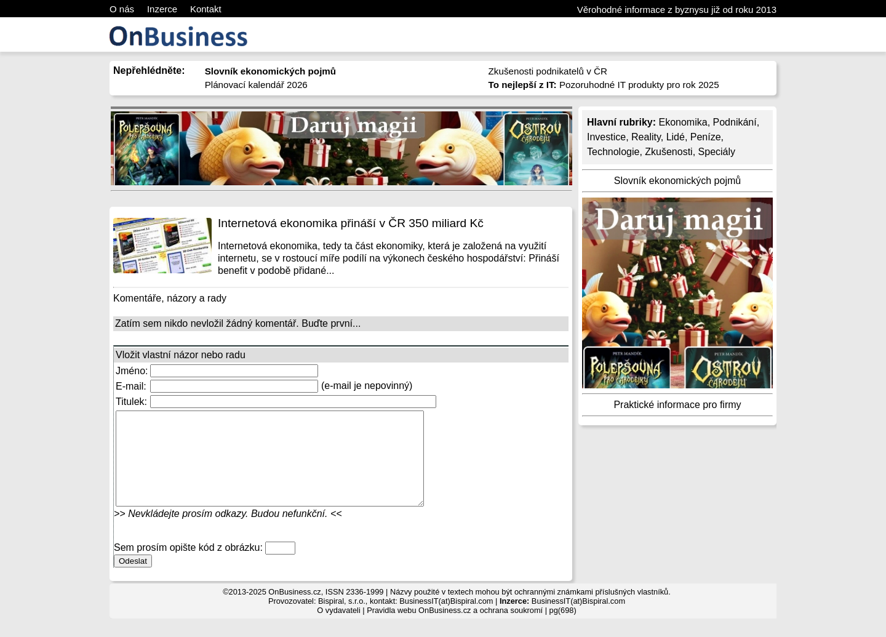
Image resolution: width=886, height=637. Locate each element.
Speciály (716, 151)
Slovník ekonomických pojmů (677, 180)
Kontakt (206, 9)
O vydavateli (338, 628)
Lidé (675, 137)
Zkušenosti (668, 151)
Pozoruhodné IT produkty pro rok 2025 (604, 84)
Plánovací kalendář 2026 (256, 84)
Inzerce (162, 9)
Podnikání (735, 122)
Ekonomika (682, 122)
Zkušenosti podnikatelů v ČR (548, 71)
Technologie (613, 151)
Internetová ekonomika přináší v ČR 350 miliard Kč (351, 223)
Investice (606, 137)
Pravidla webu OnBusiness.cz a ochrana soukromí (455, 628)
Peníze (705, 137)
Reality (646, 137)
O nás (122, 9)
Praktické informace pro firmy (677, 404)
